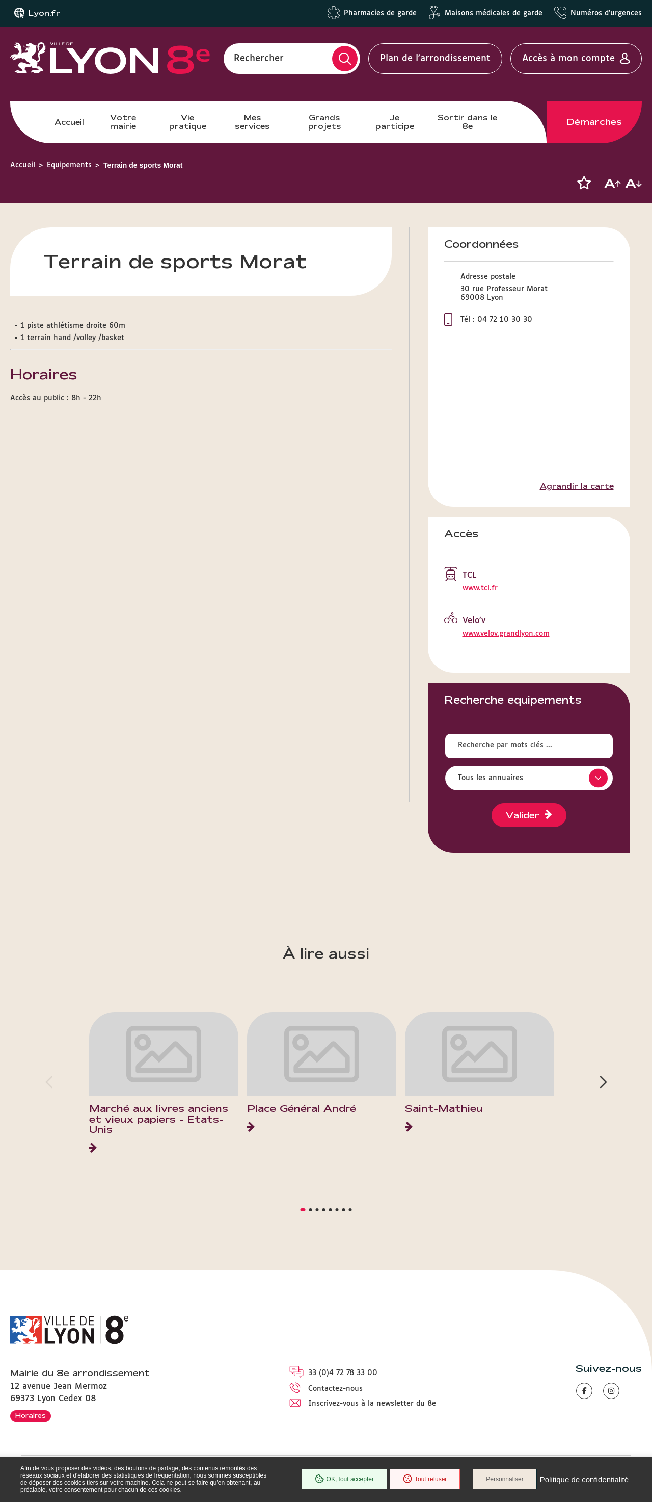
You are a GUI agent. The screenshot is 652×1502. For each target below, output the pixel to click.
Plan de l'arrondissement (435, 58)
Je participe (394, 121)
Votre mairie (123, 121)
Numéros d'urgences (606, 13)
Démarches (594, 121)
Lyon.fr (44, 13)
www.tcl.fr (480, 588)
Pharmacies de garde (380, 13)
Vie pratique (187, 121)
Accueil (69, 122)
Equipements (69, 165)
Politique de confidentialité (584, 1479)
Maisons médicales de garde (493, 13)
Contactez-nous (335, 1388)
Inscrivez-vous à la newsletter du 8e (372, 1403)
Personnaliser (504, 1479)
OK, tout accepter (344, 1479)
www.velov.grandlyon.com (506, 633)
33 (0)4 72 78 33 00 (342, 1373)
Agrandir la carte (577, 486)
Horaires (30, 1415)
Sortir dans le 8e (467, 121)
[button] (583, 183)
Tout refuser (425, 1479)
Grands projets (324, 121)
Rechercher (259, 58)
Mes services (252, 121)
